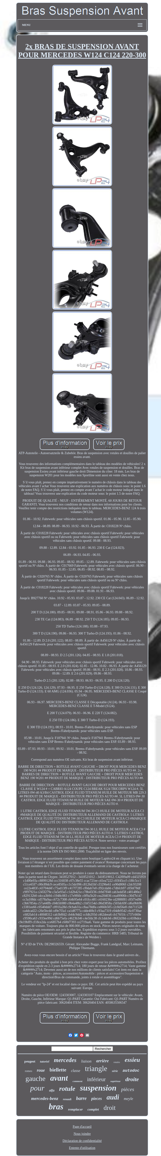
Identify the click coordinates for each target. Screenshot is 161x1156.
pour (37, 1088)
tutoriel (44, 1061)
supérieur (115, 1081)
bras (56, 1106)
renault (67, 1099)
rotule (67, 1088)
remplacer (75, 1109)
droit (110, 1107)
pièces (127, 1089)
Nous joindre (82, 1134)
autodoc (131, 1070)
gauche (35, 1078)
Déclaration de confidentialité (82, 1141)
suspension (98, 1087)
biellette (58, 1070)
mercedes (65, 1060)
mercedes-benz (44, 1098)
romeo (28, 1071)
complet (93, 1109)
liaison (86, 1061)
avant (59, 1078)
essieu (132, 1059)
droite (132, 1079)
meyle (128, 1098)
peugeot (29, 1061)
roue (41, 1070)
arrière (102, 1060)
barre (81, 1098)
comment (77, 1081)
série (115, 1071)
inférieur (96, 1079)
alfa (52, 1090)
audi (113, 1097)
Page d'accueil (82, 1126)
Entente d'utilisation (82, 1148)
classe (75, 1071)
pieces (96, 1098)
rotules (116, 1062)
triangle (96, 1068)
